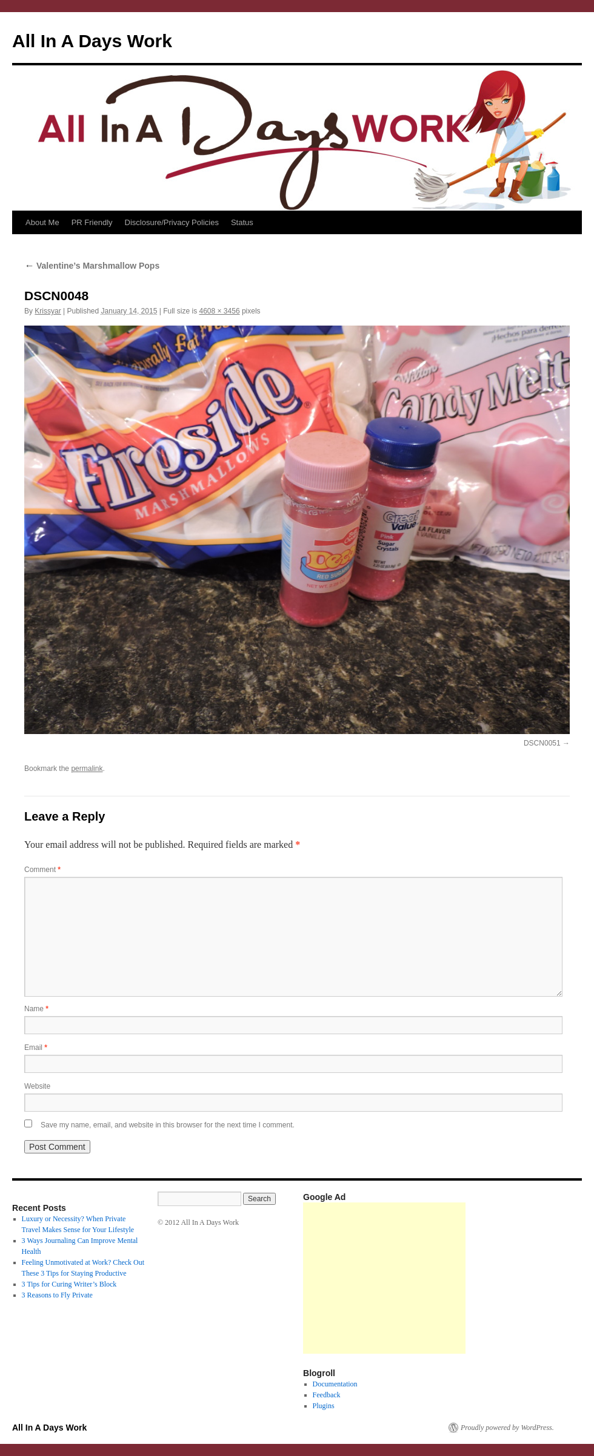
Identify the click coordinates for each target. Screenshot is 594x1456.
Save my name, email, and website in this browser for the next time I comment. (168, 1125)
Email (35, 1047)
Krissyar (48, 311)
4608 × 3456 (219, 311)
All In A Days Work (92, 41)
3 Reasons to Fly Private (57, 1295)
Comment (42, 869)
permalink (86, 768)
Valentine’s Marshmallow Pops (91, 266)
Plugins (324, 1406)
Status (242, 222)
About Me (42, 222)
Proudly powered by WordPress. (507, 1427)
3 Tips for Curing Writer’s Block (69, 1284)
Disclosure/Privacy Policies (172, 222)
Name (36, 1009)
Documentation (335, 1384)
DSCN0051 (542, 743)
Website (37, 1086)
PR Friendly (92, 222)
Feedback (327, 1395)
